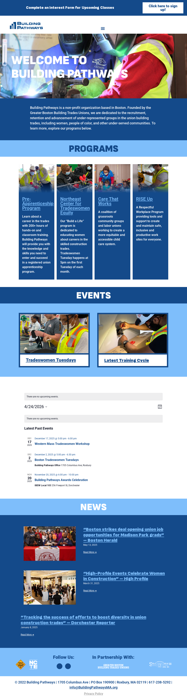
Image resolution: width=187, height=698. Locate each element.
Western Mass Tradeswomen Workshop (62, 444)
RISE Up (144, 199)
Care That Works (108, 201)
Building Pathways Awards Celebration (61, 480)
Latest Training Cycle (126, 360)
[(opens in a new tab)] (50, 543)
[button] (103, 28)
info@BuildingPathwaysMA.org (93, 687)
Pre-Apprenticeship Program (38, 203)
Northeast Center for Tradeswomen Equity (75, 205)
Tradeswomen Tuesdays (51, 360)
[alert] (93, 419)
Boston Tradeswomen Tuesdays (57, 460)
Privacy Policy (93, 694)
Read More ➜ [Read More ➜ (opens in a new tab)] (90, 552)
